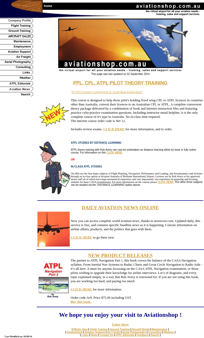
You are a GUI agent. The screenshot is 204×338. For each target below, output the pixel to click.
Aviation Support (94, 332)
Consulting (155, 332)
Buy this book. (81, 302)
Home (94, 335)
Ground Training (120, 329)
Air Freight (113, 332)
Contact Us (106, 335)
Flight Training (99, 329)
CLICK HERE (114, 129)
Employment (74, 332)
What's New (80, 329)
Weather (169, 332)
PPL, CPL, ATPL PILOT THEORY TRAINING (120, 83)
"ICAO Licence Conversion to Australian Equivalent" (107, 92)
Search (155, 335)
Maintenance (160, 329)
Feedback (142, 335)
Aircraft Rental (141, 329)
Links (85, 335)
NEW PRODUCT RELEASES (120, 255)
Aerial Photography (134, 332)
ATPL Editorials (125, 335)
